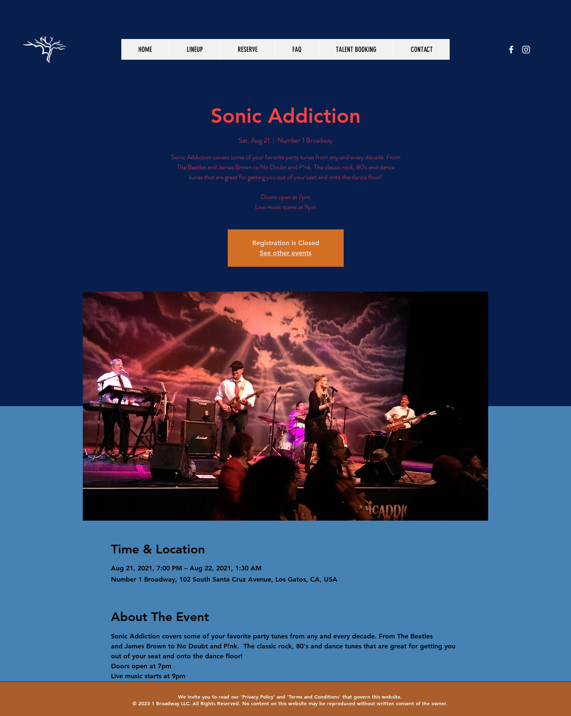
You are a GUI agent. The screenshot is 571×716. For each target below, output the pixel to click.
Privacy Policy (257, 696)
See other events (285, 253)
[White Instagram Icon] (526, 49)
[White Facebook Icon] (511, 49)
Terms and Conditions (314, 696)
